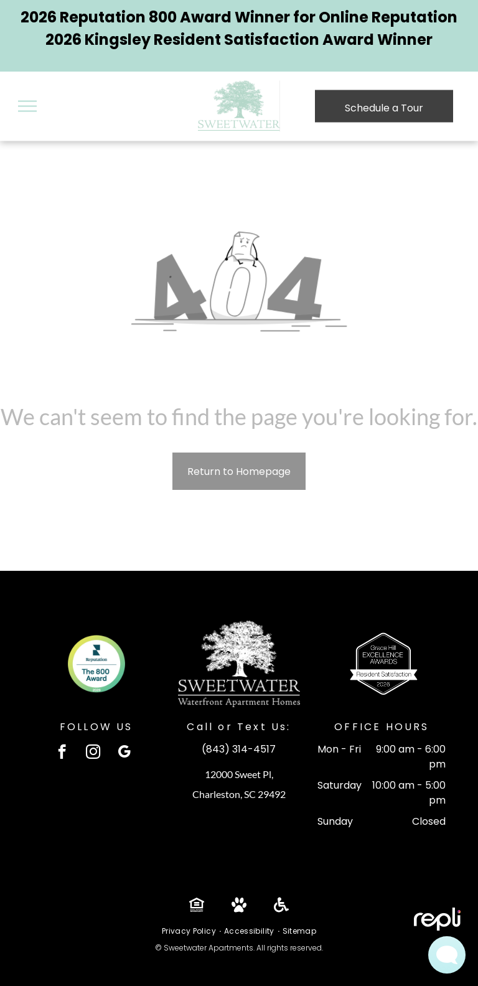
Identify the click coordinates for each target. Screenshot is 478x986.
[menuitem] (190, 931)
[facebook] (62, 753)
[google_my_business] (124, 753)
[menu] (27, 106)
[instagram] (93, 753)
